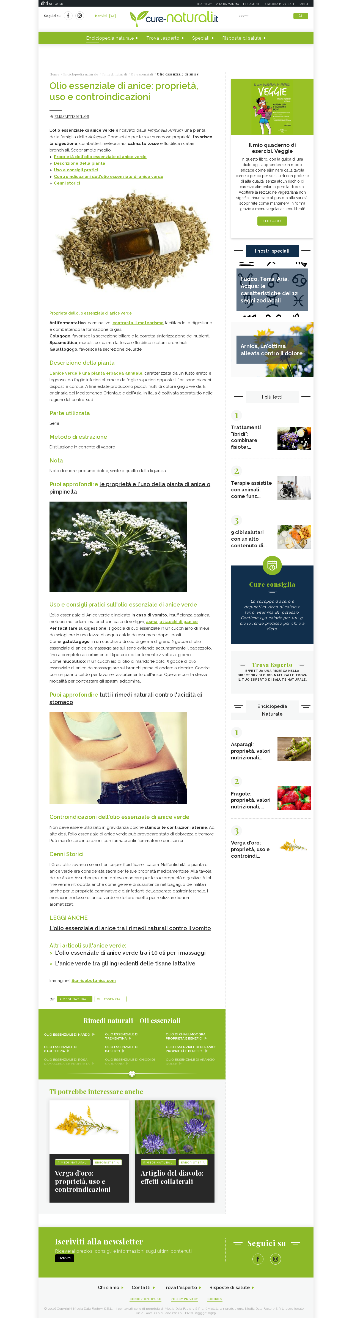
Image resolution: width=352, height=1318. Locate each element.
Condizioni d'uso (145, 1296)
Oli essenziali (110, 996)
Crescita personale (280, 4)
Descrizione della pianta (79, 163)
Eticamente (252, 4)
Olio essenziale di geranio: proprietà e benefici (191, 1046)
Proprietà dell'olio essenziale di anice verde (100, 156)
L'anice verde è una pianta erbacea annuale (96, 372)
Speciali (201, 38)
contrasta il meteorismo (138, 322)
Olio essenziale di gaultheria (60, 1046)
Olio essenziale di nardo (67, 1031)
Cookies (215, 1296)
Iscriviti (105, 16)
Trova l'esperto (163, 38)
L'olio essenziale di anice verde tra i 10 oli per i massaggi (131, 950)
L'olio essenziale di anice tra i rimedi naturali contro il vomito (131, 926)
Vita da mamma (227, 4)
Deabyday (204, 4)
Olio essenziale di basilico (121, 1046)
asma (152, 620)
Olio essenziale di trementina (121, 1033)
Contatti (141, 1284)
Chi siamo (108, 1284)
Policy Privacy (184, 1296)
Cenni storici (67, 183)
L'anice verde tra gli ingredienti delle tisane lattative (126, 960)
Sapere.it (305, 4)
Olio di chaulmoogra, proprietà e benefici (186, 1033)
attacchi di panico (179, 620)
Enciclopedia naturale (110, 38)
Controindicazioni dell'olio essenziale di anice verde (108, 176)
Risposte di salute (242, 38)
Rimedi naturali (74, 996)
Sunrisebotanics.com (94, 977)
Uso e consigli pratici (76, 169)
